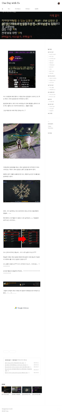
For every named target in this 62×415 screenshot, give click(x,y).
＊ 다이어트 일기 (52, 58)
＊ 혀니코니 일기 (52, 94)
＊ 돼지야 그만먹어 (52, 78)
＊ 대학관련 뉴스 (52, 89)
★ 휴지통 (50, 113)
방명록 (36, 9)
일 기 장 (49, 49)
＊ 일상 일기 (51, 60)
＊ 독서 (50, 69)
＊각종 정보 (51, 73)
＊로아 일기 (14, 360)
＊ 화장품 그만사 (52, 80)
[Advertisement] (21, 308)
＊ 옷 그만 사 (51, 82)
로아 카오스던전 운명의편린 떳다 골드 (14, 363)
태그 (9, 9)
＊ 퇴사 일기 (51, 56)
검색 (55, 3)
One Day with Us (11, 3)
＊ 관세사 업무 (51, 106)
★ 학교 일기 (51, 85)
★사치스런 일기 (51, 76)
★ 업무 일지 (51, 104)
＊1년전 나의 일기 (52, 54)
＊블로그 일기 (51, 71)
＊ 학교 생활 (51, 87)
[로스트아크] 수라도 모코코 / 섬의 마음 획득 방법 (17, 367)
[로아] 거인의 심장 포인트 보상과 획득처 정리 (16, 372)
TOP (58, 409)
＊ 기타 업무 (51, 108)
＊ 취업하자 (51, 110)
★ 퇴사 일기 (8, 360)
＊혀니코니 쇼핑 (52, 96)
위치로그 (28, 9)
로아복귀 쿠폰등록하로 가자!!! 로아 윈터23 (15, 365)
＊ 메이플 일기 (51, 65)
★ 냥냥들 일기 (51, 92)
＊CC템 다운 (51, 101)
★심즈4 (50, 99)
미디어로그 (18, 9)
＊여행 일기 (51, 62)
